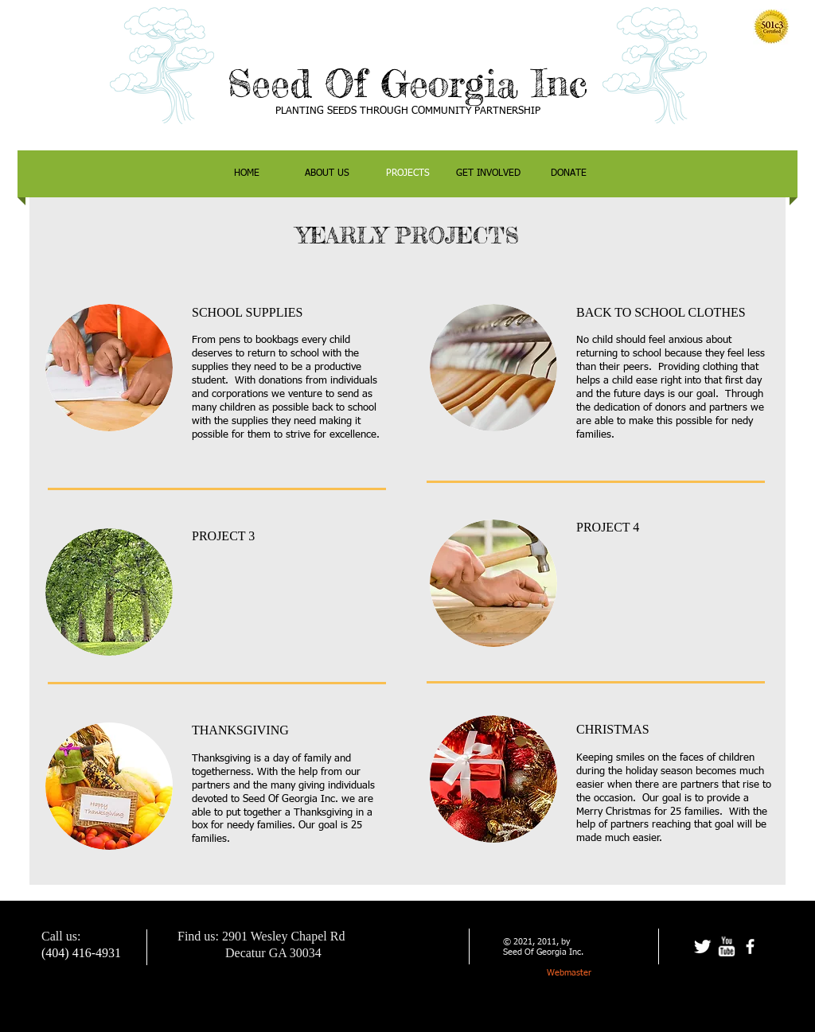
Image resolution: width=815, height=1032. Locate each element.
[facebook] (750, 946)
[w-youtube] (726, 946)
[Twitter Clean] (702, 946)
